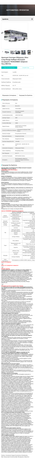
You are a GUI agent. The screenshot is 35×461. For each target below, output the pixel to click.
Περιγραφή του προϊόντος (25, 95)
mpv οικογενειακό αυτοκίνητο (8, 456)
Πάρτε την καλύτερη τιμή (9, 67)
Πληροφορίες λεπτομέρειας (9, 95)
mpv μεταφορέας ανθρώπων (22, 456)
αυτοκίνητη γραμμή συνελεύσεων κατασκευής (16, 455)
